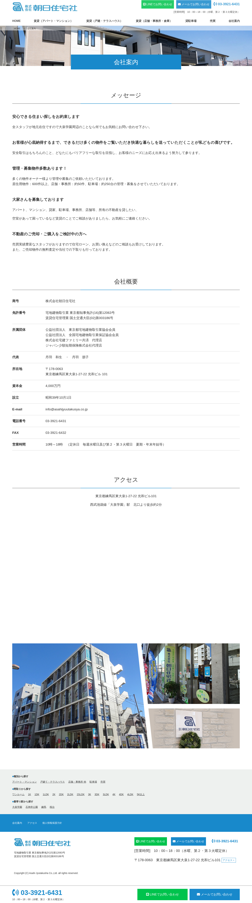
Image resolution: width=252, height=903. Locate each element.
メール (214, 894)
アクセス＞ (229, 860)
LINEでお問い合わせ (157, 4)
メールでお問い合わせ (193, 4)
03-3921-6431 (227, 4)
